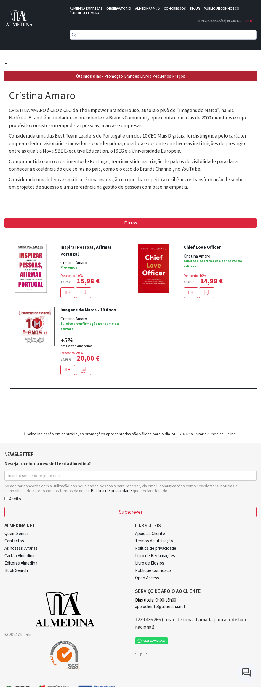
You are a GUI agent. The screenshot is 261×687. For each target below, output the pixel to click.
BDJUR (195, 8)
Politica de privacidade (111, 490)
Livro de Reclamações (155, 555)
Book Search (16, 570)
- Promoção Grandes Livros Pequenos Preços (130, 76)
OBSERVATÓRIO (118, 8)
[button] (83, 292)
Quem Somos (16, 533)
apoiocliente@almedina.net (160, 606)
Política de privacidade (155, 548)
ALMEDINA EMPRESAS (86, 8)
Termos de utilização (154, 541)
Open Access (147, 578)
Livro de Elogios (149, 563)
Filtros (130, 223)
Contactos (14, 541)
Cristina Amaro (73, 262)
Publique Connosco (153, 570)
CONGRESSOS (175, 8)
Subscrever (130, 512)
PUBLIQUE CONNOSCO (221, 8)
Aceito (12, 498)
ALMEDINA (147, 8)
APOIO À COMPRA (86, 13)
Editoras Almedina (20, 563)
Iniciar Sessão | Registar (220, 20)
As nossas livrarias (21, 548)
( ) (250, 20)
